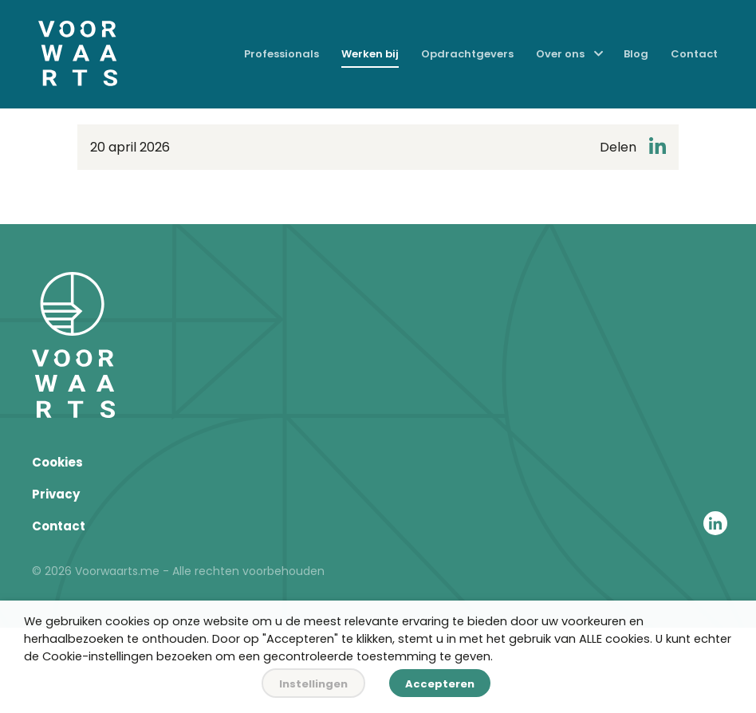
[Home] (77, 55)
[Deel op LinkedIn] (657, 147)
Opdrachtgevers (467, 53)
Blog (636, 53)
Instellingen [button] (313, 683)
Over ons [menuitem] (560, 53)
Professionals (281, 53)
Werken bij (370, 53)
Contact (694, 53)
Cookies (57, 462)
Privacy (56, 494)
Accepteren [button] (439, 683)
